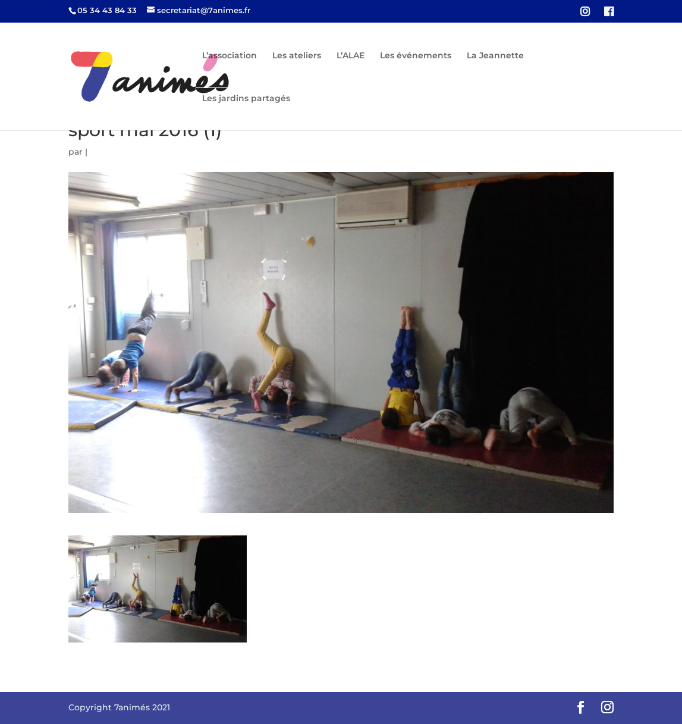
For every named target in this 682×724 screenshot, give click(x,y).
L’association (229, 56)
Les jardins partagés (246, 99)
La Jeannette (495, 56)
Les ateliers (296, 56)
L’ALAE (350, 56)
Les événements (415, 56)
